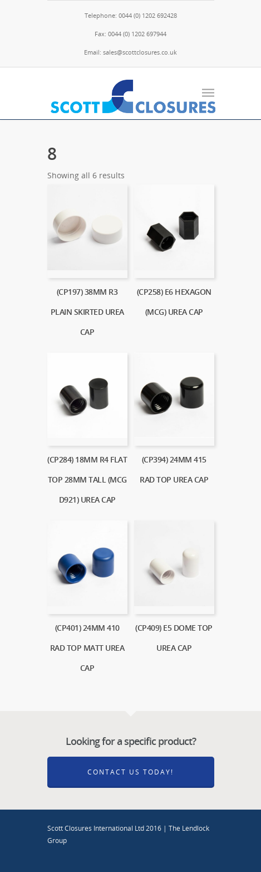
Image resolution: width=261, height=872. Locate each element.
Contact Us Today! (130, 772)
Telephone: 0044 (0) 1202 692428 (131, 15)
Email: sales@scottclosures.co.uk (130, 52)
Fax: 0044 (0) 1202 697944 (130, 34)
